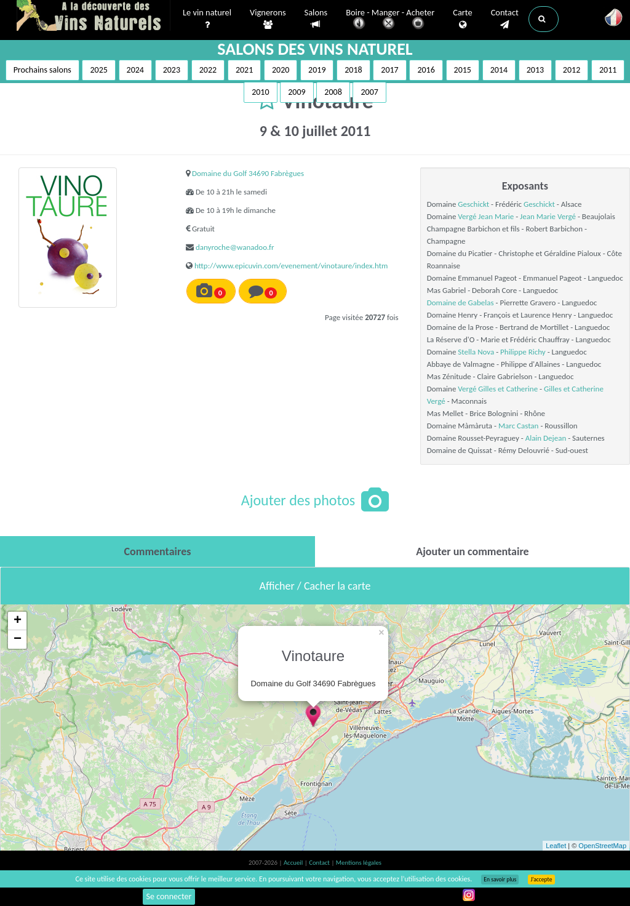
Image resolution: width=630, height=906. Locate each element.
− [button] (18, 639)
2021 (244, 70)
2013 (535, 70)
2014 (499, 70)
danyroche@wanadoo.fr (235, 247)
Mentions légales (358, 863)
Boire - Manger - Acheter (390, 20)
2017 (389, 70)
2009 (296, 92)
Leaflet (556, 845)
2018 (353, 70)
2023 (171, 70)
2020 (280, 70)
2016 (425, 70)
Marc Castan (518, 425)
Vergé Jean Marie (486, 216)
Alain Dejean (546, 438)
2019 (316, 70)
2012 (571, 70)
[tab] (157, 551)
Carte (462, 19)
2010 (260, 92)
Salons (316, 19)
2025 (98, 70)
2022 (208, 70)
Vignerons (268, 19)
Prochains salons (42, 70)
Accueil (294, 863)
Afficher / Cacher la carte (315, 586)
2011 (607, 70)
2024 (135, 70)
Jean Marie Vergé (548, 216)
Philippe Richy (523, 351)
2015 (462, 70)
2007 (369, 92)
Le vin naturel (207, 19)
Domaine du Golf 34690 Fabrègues (248, 173)
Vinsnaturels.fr (93, 16)
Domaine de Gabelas (460, 302)
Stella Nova (476, 351)
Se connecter (169, 896)
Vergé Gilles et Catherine (498, 388)
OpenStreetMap (602, 845)
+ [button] (18, 621)
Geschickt (473, 204)
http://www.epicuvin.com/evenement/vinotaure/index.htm (291, 265)
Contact (505, 19)
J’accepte (541, 879)
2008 (332, 92)
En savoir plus (500, 879)
